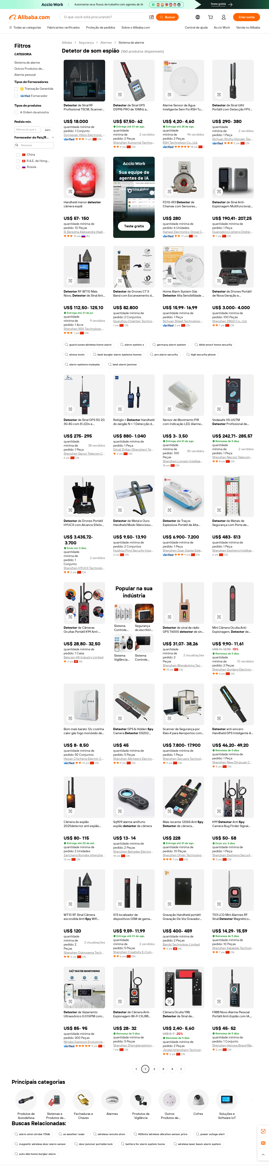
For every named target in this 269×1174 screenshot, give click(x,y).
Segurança (86, 42)
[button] (120, 95)
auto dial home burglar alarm (35, 1154)
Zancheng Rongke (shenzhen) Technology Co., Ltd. (84, 855)
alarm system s (132, 345)
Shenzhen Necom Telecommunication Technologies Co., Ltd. (233, 457)
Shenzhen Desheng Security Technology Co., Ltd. (233, 855)
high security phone (201, 354)
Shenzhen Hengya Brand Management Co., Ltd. (233, 1045)
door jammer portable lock (93, 1144)
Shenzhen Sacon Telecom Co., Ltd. (84, 453)
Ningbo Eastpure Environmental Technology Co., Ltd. (84, 1042)
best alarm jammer (122, 364)
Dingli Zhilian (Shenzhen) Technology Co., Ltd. (134, 449)
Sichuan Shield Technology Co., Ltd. (183, 321)
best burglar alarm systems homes (117, 354)
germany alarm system (169, 345)
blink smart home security (213, 345)
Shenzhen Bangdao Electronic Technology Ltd (134, 851)
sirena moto (75, 354)
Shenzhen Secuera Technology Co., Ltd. (183, 758)
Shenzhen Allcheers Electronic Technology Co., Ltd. (134, 758)
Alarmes (106, 42)
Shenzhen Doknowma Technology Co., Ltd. (84, 952)
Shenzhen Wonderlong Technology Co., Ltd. (183, 665)
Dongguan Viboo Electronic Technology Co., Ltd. (84, 135)
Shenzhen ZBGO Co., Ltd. (229, 321)
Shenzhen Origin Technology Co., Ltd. (183, 855)
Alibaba (67, 42)
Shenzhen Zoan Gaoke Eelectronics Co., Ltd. (183, 550)
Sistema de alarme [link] (131, 42)
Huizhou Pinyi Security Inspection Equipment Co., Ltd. (134, 550)
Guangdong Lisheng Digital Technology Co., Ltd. (233, 232)
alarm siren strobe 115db (32, 1134)
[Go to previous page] (136, 1069)
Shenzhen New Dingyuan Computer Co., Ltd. (233, 762)
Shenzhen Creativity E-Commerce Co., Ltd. (134, 952)
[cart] (211, 18)
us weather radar (72, 1134)
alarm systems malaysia (82, 364)
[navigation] (34, 556)
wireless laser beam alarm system (197, 1144)
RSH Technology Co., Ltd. (180, 142)
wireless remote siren (109, 1134)
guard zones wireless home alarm (88, 345)
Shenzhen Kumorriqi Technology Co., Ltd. (134, 142)
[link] (263, 1131)
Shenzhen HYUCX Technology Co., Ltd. (84, 568)
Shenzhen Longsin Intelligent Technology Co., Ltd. (183, 461)
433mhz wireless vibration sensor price (160, 1134)
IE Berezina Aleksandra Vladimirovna (84, 232)
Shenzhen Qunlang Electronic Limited (233, 669)
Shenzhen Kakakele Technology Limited (233, 948)
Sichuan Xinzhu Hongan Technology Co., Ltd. (233, 139)
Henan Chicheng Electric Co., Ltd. (84, 758)
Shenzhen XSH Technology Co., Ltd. (84, 329)
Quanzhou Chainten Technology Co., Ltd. (134, 321)
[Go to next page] (181, 1069)
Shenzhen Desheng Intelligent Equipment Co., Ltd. (233, 550)
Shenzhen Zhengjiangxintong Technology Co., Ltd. (134, 1045)
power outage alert (210, 1134)
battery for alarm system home (143, 1144)
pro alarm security (164, 354)
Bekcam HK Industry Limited (83, 657)
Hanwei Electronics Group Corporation (183, 232)
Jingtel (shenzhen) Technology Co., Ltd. (183, 1050)
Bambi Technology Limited (181, 944)
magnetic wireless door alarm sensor (40, 1144)
